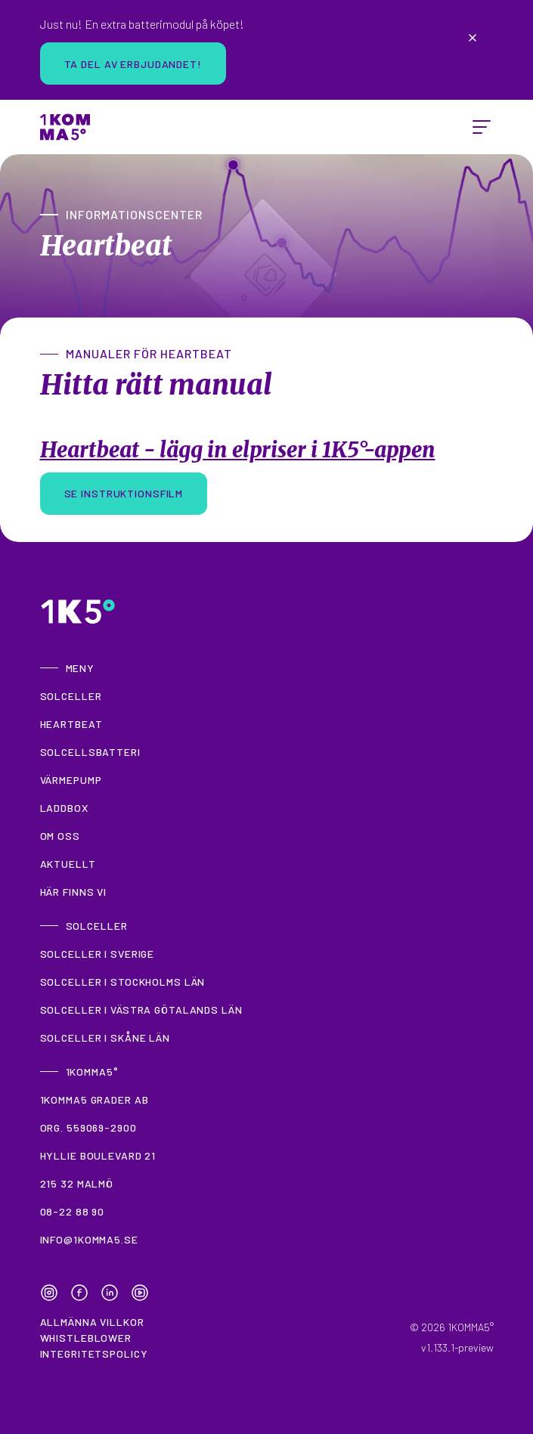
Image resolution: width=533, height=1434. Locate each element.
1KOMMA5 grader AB (94, 1099)
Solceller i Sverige (97, 953)
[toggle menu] (481, 127)
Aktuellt (68, 863)
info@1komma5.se (89, 1239)
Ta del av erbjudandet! (133, 63)
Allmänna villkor (92, 1321)
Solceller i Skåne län (105, 1037)
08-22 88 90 (72, 1211)
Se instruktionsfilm (124, 493)
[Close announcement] (472, 38)
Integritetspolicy (94, 1353)
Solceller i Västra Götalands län (141, 1009)
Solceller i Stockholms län (123, 981)
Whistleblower (86, 1337)
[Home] (65, 127)
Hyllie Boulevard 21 (98, 1155)
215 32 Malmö (77, 1183)
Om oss (60, 835)
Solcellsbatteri (90, 751)
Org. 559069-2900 (88, 1127)
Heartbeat (71, 723)
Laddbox (64, 807)
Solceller (71, 695)
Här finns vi (73, 891)
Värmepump (71, 779)
